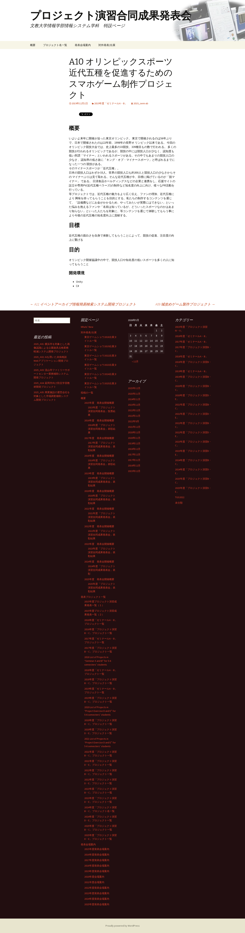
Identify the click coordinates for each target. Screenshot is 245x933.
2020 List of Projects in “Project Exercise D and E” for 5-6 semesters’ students (100, 711)
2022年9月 (133, 421)
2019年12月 (134, 443)
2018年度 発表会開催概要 (99, 455)
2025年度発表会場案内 (96, 904)
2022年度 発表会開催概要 (99, 526)
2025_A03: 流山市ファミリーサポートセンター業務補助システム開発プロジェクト (52, 373)
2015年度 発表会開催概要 (99, 402)
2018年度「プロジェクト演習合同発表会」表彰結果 (101, 464)
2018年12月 (134, 449)
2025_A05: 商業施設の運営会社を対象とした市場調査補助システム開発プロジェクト (52, 396)
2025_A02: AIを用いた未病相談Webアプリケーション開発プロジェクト (51, 360)
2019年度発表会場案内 (96, 871)
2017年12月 (134, 454)
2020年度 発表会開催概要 (99, 491)
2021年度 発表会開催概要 (99, 508)
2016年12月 (134, 465)
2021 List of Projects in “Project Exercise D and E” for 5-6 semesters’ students (100, 742)
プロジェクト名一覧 (55, 45)
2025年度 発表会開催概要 (99, 579)
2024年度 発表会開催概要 (99, 561)
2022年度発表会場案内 (96, 887)
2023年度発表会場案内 (96, 893)
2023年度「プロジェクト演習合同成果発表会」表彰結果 (101, 552)
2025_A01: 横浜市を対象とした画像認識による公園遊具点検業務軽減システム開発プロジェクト (52, 347)
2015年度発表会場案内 (96, 849)
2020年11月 (134, 437)
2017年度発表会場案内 (96, 860)
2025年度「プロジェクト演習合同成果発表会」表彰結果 (101, 587)
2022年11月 (134, 415)
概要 (32, 45)
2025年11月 (134, 393)
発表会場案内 (83, 45)
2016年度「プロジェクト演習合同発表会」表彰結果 (101, 428)
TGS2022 (179, 497)
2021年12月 (134, 426)
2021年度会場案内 (94, 882)
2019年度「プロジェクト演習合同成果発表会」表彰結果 (101, 481)
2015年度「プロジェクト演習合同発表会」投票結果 (101, 411)
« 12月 (135, 361)
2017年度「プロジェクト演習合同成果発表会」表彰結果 (101, 446)
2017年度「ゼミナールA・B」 (191, 341)
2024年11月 (134, 399)
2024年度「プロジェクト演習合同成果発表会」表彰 (101, 570)
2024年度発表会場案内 (96, 898)
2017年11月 (134, 460)
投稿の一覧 (87, 392)
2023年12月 (134, 404)
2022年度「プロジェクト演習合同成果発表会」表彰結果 (101, 534)
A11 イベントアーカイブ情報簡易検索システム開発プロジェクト (83, 304)
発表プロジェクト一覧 (93, 596)
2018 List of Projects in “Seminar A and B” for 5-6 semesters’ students (97, 661)
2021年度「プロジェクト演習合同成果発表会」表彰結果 (101, 517)
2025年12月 (134, 388)
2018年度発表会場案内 (96, 865)
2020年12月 (134, 432)
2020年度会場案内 (94, 876)
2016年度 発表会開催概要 (99, 420)
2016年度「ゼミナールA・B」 (191, 336)
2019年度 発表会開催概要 (99, 473)
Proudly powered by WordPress (123, 925)
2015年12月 (134, 471)
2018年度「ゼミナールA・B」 (191, 356)
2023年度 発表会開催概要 (99, 544)
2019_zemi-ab (140, 103)
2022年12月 (134, 410)
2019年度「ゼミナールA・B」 (110, 103)
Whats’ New (87, 326)
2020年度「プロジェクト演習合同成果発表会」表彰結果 (101, 499)
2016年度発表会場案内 (96, 854)
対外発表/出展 (106, 45)
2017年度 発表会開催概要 (99, 438)
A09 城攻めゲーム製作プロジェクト (185, 304)
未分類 (179, 502)
